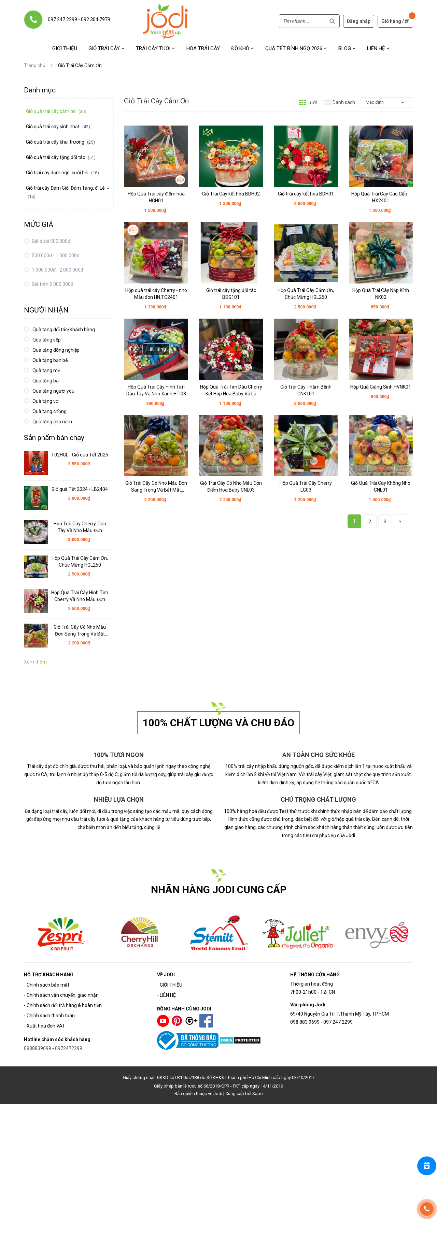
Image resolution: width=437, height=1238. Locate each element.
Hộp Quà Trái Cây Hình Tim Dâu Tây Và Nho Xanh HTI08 (156, 390)
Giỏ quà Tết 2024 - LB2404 (80, 489)
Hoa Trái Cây (203, 48)
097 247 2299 (62, 19)
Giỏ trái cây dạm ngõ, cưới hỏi (62, 172)
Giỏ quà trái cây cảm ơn (56, 111)
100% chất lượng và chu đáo (218, 723)
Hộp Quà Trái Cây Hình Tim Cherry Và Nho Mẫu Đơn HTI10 (79, 596)
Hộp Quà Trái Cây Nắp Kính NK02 (380, 294)
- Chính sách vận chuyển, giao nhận (61, 995)
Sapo (257, 1093)
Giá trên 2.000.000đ (52, 284)
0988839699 (37, 1048)
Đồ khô (242, 48)
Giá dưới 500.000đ (50, 241)
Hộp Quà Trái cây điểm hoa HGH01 (156, 197)
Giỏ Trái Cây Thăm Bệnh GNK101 (306, 390)
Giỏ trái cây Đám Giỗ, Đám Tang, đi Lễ (65, 192)
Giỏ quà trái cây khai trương (60, 142)
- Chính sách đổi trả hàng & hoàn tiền (63, 1005)
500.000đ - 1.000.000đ (55, 255)
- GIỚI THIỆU (169, 985)
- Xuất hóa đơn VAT (44, 1026)
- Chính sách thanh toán (49, 1015)
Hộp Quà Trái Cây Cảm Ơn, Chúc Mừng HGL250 (306, 294)
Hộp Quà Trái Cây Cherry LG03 (306, 486)
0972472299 (68, 1048)
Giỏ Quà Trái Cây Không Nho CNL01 (380, 486)
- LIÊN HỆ (166, 995)
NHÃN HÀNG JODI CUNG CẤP (218, 889)
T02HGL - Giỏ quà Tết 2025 (79, 454)
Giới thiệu (64, 48)
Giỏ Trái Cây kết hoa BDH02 (231, 193)
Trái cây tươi (155, 48)
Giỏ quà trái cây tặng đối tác (61, 157)
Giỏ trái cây (106, 48)
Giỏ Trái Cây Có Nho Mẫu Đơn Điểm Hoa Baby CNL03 (231, 486)
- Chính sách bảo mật (46, 985)
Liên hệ (378, 48)
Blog (347, 48)
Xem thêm (35, 662)
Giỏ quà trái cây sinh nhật (58, 126)
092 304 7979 (95, 19)
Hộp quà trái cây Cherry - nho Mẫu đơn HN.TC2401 (156, 294)
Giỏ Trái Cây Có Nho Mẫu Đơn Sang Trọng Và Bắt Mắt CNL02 (156, 486)
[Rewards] (426, 1165)
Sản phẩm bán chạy (54, 438)
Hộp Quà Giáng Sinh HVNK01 (380, 387)
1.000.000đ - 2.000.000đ (57, 270)
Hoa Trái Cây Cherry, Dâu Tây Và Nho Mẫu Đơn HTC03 (80, 527)
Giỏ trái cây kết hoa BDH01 (306, 193)
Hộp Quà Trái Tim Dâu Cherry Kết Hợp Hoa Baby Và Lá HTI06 (231, 390)
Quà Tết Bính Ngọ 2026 (296, 48)
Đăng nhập (358, 21)
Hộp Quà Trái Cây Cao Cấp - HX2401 (380, 197)
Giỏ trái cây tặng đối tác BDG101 (231, 294)
